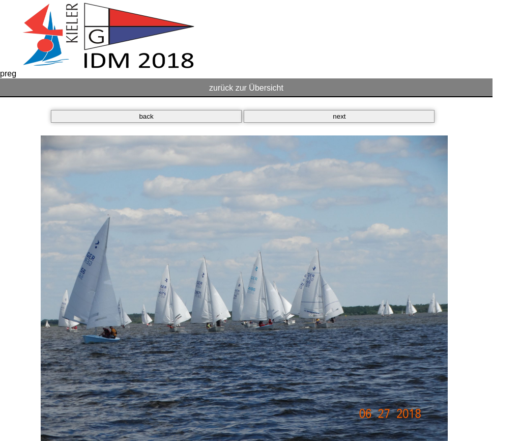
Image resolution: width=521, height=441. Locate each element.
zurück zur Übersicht (246, 88)
